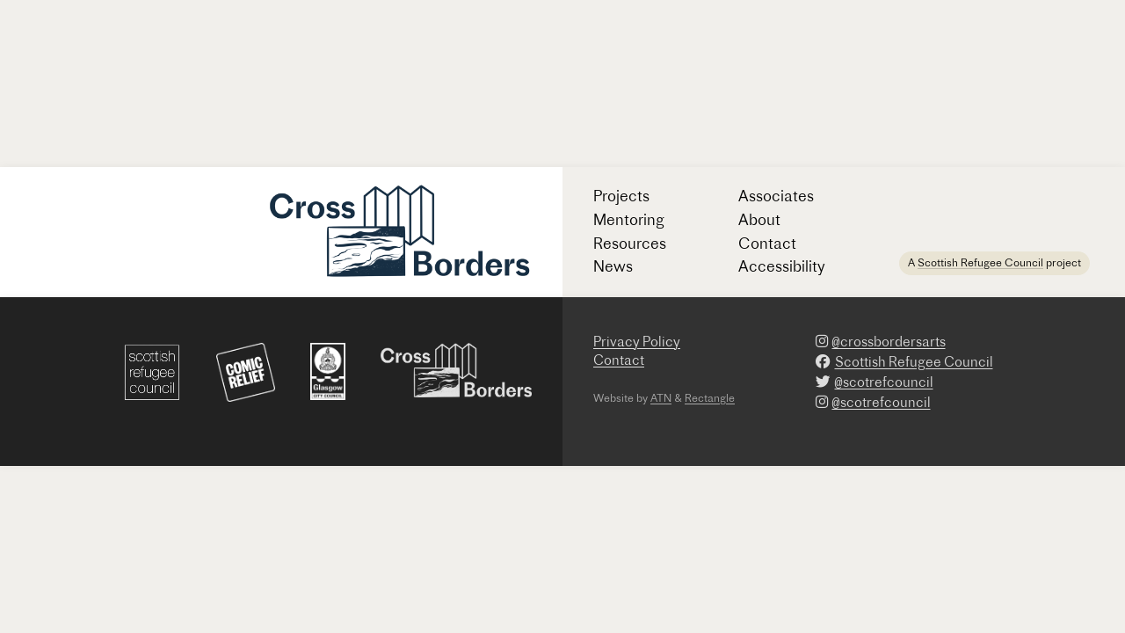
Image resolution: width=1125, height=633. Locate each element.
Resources (629, 243)
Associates (776, 195)
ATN (660, 397)
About (759, 219)
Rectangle (710, 397)
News (613, 266)
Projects (621, 195)
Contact (767, 243)
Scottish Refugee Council (980, 262)
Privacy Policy (636, 341)
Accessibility (781, 266)
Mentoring (628, 219)
